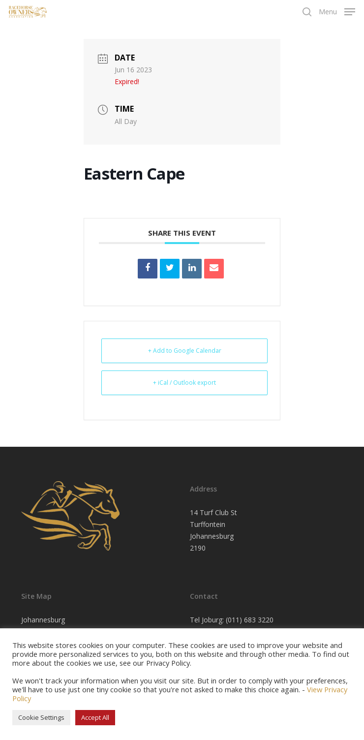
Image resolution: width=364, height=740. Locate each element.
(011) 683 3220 (249, 619)
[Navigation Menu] (337, 11)
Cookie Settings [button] (41, 717)
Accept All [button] (95, 717)
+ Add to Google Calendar (184, 350)
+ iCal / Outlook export (184, 382)
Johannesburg (43, 619)
